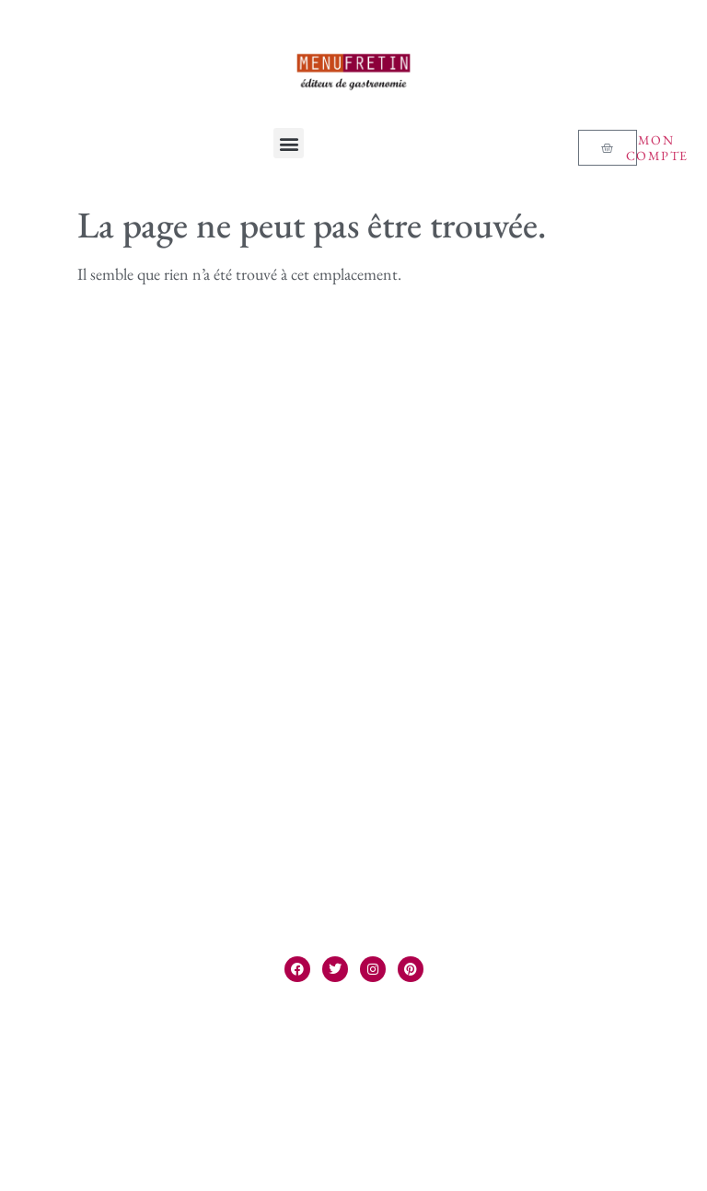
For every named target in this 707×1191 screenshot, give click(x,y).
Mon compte (657, 148)
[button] (288, 143)
